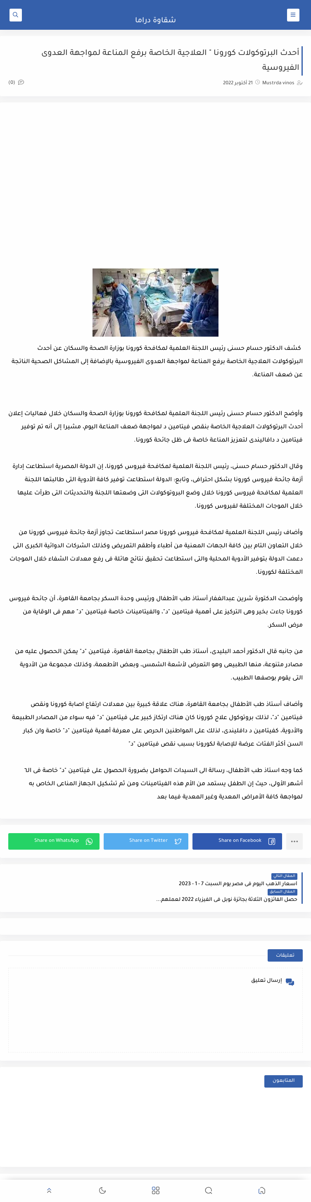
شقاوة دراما (155, 21)
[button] (237, 841)
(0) (16, 83)
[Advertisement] (155, 177)
